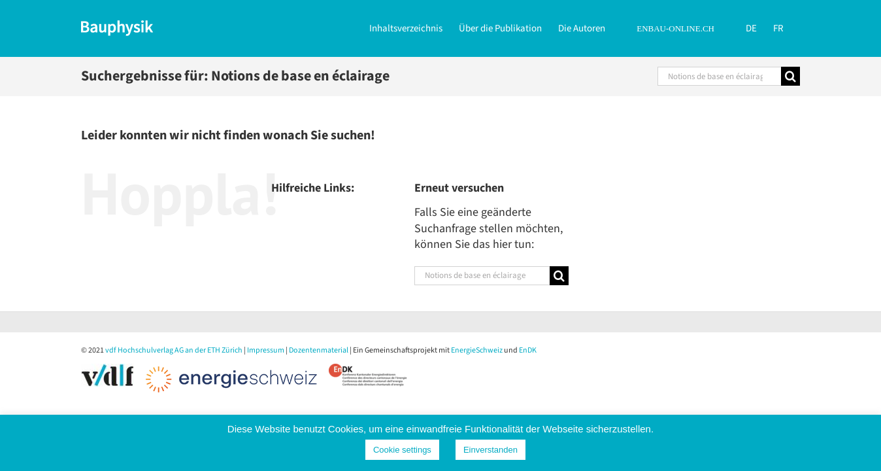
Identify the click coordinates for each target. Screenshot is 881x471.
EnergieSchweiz (477, 350)
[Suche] (790, 76)
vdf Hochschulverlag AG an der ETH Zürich (173, 350)
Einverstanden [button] (490, 450)
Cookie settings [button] (402, 450)
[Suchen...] (719, 76)
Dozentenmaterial (318, 350)
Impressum (265, 350)
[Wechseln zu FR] (795, 27)
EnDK (528, 350)
